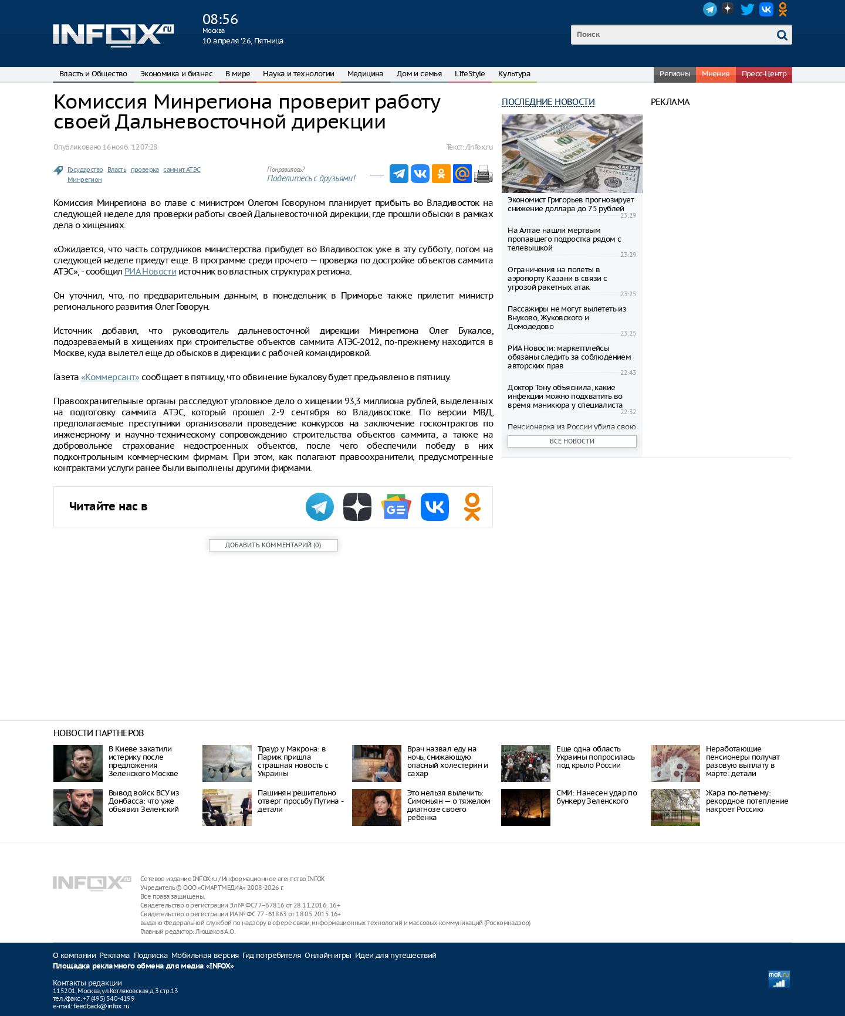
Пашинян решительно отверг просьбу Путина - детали (300, 801)
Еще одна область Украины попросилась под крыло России (595, 757)
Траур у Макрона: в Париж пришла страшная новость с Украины (293, 761)
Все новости (572, 441)
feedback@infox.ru (101, 1006)
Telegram (710, 9)
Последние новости (548, 101)
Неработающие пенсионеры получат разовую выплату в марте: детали (743, 761)
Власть (116, 169)
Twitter (748, 9)
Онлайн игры (328, 955)
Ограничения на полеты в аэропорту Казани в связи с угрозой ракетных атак (557, 278)
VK (766, 9)
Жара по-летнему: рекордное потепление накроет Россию (747, 801)
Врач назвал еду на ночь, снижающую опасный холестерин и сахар (447, 761)
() (273, 545)
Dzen (729, 9)
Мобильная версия (205, 955)
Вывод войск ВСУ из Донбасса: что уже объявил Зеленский (144, 801)
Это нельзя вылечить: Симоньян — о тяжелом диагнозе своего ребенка (449, 805)
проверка (145, 169)
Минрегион (84, 179)
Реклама (114, 955)
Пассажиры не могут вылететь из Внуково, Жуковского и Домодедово (567, 317)
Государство (85, 169)
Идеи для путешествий (396, 955)
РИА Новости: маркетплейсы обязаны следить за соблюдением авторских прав (569, 357)
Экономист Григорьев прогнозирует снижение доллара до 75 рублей (571, 204)
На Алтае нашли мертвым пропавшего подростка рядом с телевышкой (564, 239)
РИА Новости (150, 271)
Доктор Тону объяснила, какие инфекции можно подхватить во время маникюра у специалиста (565, 396)
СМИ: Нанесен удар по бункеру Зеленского (596, 797)
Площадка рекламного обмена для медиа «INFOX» (143, 966)
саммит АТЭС (181, 169)
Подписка (151, 955)
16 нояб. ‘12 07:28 (130, 147)
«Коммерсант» (110, 376)
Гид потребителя (271, 955)
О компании (74, 955)
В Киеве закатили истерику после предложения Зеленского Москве (143, 761)
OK (785, 9)
